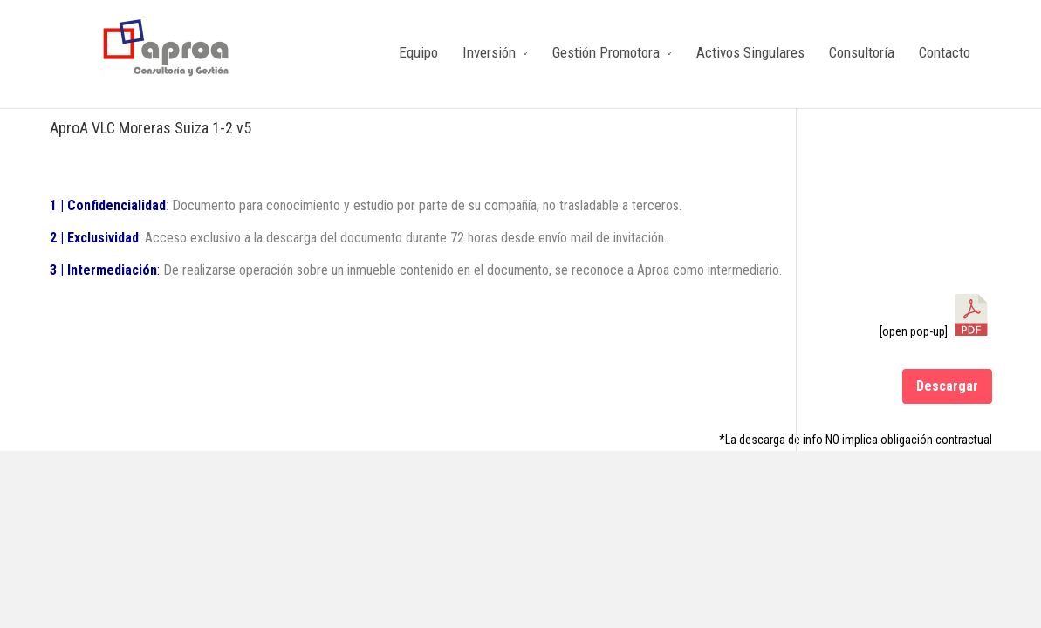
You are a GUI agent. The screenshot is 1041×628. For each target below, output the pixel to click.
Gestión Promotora (606, 52)
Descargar (947, 386)
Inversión (489, 52)
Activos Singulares (750, 52)
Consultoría (861, 52)
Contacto (944, 52)
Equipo (418, 52)
